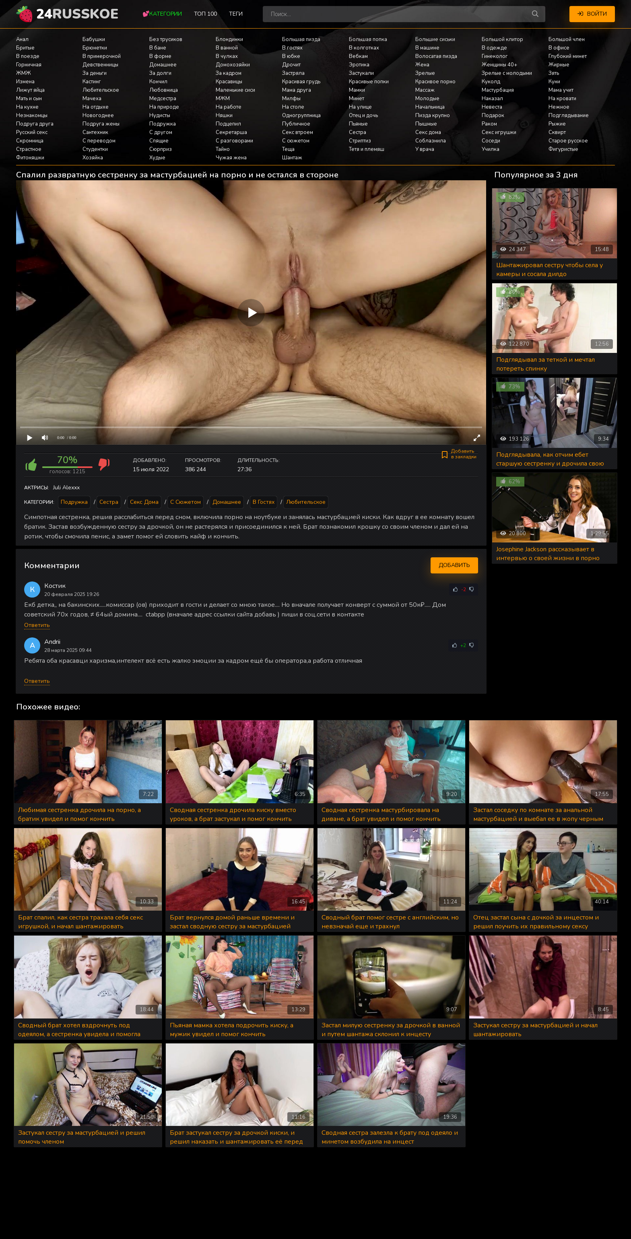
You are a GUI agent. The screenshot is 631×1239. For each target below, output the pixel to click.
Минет (356, 98)
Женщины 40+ (499, 64)
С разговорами (234, 140)
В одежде (494, 48)
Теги (236, 14)
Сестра (357, 132)
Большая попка (368, 39)
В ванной (227, 48)
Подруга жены (101, 124)
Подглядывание (569, 115)
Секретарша (231, 132)
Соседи (491, 140)
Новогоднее (98, 115)
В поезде (27, 56)
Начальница (430, 107)
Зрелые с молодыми (507, 73)
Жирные (559, 64)
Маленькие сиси (235, 90)
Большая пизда (301, 39)
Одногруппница (301, 115)
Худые (157, 157)
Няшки (224, 115)
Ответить (37, 625)
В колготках (364, 48)
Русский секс (31, 132)
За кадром (228, 73)
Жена (422, 64)
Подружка (162, 124)
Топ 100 (205, 14)
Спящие (159, 140)
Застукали (361, 73)
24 (77, 14)
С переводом (98, 140)
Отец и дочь (363, 115)
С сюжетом (295, 140)
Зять (554, 73)
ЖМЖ (23, 73)
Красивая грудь (301, 81)
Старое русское (568, 140)
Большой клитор (502, 39)
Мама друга (296, 90)
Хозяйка (92, 157)
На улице (360, 107)
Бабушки (93, 39)
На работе (228, 107)
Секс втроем (297, 132)
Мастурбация (498, 90)
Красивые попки (369, 81)
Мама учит (561, 90)
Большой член (567, 39)
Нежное (559, 107)
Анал (22, 39)
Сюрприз (160, 149)
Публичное (296, 124)
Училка (490, 149)
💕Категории (162, 14)
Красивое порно (435, 81)
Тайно (223, 149)
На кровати (562, 98)
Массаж (425, 90)
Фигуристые (563, 149)
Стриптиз (360, 140)
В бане (157, 48)
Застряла (293, 73)
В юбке (291, 56)
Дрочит (291, 64)
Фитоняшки (30, 157)
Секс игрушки (499, 132)
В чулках (227, 56)
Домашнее (163, 64)
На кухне (27, 107)
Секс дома (428, 132)
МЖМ (223, 98)
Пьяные (358, 124)
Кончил (158, 81)
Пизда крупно (432, 115)
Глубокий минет (568, 56)
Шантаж (292, 157)
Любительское (100, 90)
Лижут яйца (30, 90)
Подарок (493, 115)
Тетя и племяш (366, 149)
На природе (164, 107)
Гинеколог (495, 56)
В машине (427, 48)
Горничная (28, 64)
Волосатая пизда (436, 56)
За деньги (94, 73)
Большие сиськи (435, 39)
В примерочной (101, 56)
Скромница (29, 140)
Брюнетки (94, 48)
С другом (160, 132)
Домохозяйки (233, 64)
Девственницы (100, 64)
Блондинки (229, 39)
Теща (288, 149)
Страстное (28, 149)
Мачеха (91, 98)
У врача (424, 149)
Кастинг (91, 81)
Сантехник (95, 132)
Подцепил (228, 124)
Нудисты (159, 115)
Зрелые (425, 73)
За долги (160, 73)
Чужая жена (231, 157)
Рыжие (557, 124)
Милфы (291, 98)
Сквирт (557, 132)
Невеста (492, 107)
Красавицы (229, 81)
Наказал (492, 98)
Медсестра (162, 98)
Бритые (25, 48)
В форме (160, 56)
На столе (293, 107)
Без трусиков (165, 39)
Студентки (95, 149)
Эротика (359, 64)
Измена (25, 81)
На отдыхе (95, 107)
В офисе (559, 48)
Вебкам (358, 56)
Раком (489, 124)
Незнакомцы (31, 115)
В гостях (292, 48)
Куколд (491, 81)
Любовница (163, 90)
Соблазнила (430, 140)
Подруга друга (35, 124)
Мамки (357, 90)
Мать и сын (29, 98)
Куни (554, 81)
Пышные (426, 124)
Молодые (427, 98)
